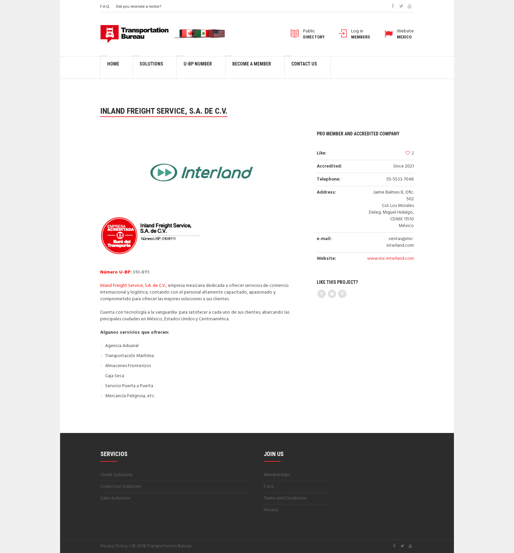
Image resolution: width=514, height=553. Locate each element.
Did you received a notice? (138, 6)
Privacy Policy (114, 546)
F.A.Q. (105, 6)
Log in (360, 34)
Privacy (271, 510)
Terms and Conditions (285, 498)
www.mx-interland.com (390, 258)
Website (405, 34)
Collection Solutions (120, 486)
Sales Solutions (115, 498)
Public (313, 34)
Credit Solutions (116, 475)
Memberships (277, 475)
